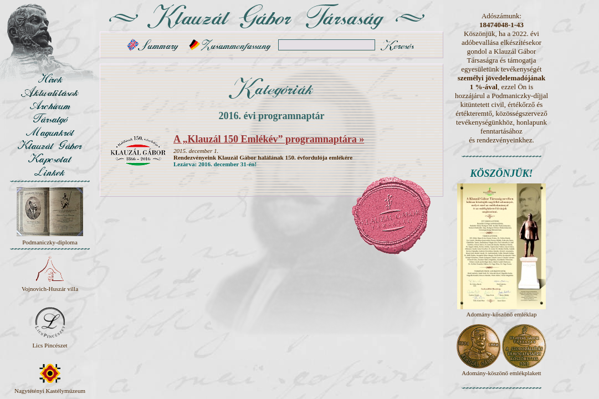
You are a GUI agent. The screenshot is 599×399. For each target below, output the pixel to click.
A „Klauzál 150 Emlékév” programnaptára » (268, 139)
